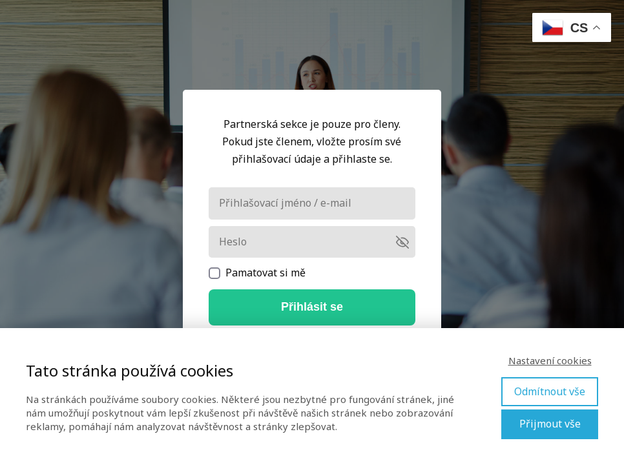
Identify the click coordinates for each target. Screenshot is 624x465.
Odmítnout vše (549, 391)
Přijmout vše (550, 424)
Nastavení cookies (550, 360)
